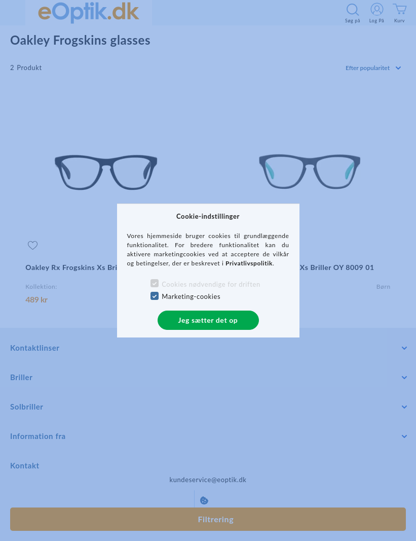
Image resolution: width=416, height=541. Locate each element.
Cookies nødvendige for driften (211, 284)
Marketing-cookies (191, 296)
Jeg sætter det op (208, 320)
